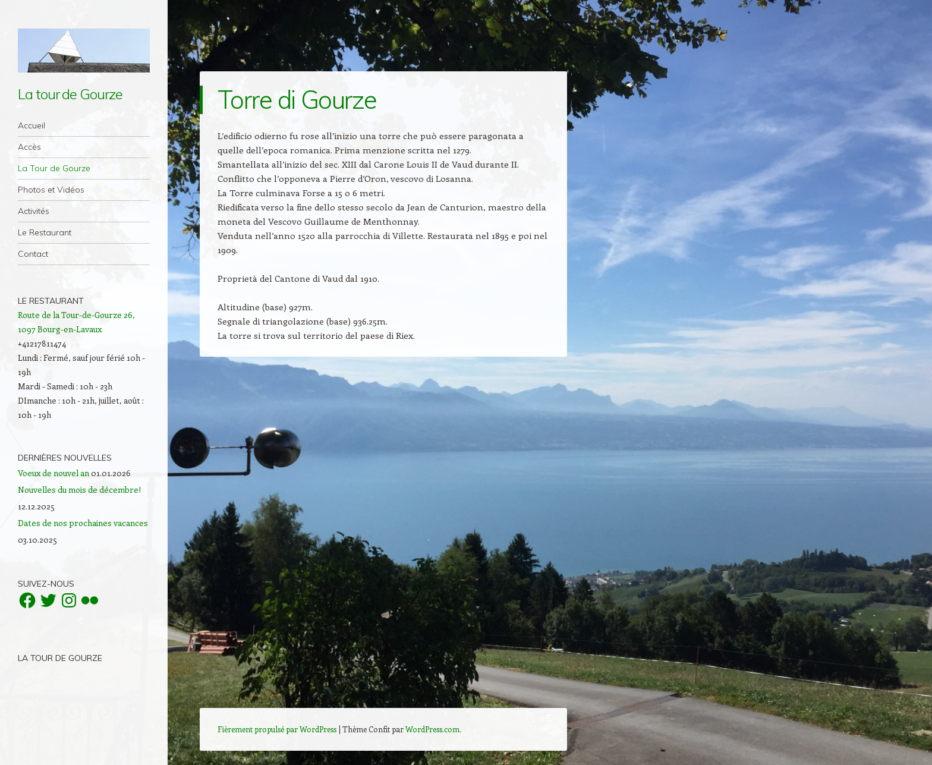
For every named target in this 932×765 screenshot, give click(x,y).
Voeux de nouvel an (53, 472)
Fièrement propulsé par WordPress (277, 729)
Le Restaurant (44, 232)
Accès (29, 146)
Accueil (31, 125)
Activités (33, 211)
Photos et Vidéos (51, 189)
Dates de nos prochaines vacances (83, 522)
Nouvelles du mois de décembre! (79, 489)
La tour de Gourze (70, 94)
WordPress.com (432, 729)
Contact (33, 253)
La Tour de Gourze (54, 168)
